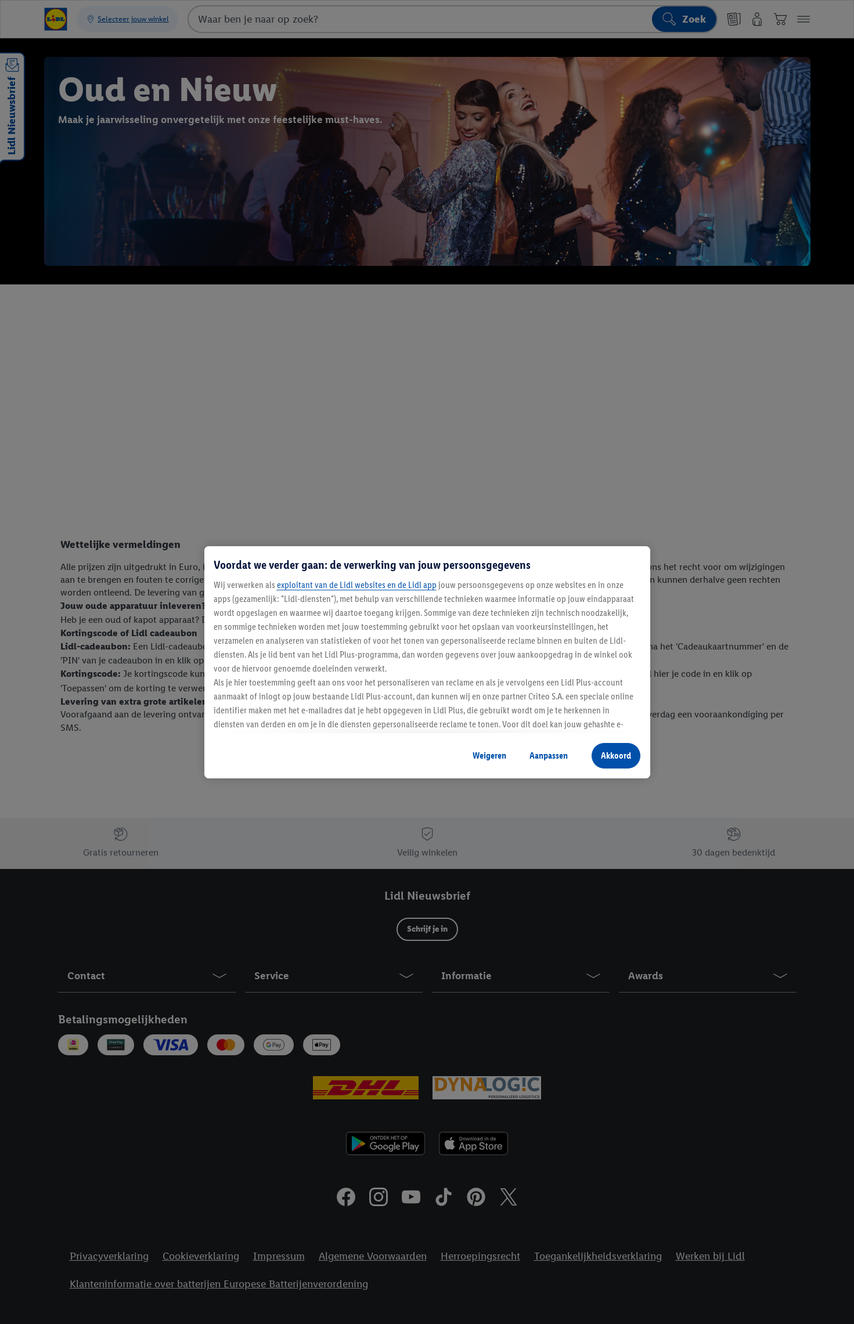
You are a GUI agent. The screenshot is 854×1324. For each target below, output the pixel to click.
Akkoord (616, 755)
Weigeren (489, 755)
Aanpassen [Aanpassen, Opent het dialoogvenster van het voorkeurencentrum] (548, 755)
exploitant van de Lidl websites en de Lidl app (357, 584)
